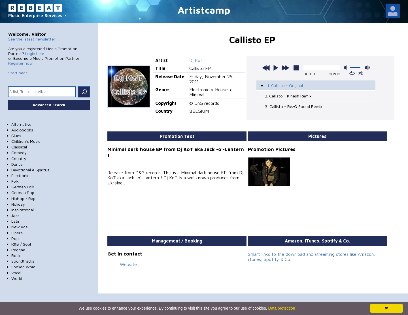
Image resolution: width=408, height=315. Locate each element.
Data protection (281, 308)
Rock (15, 255)
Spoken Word (23, 266)
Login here (34, 53)
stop (296, 68)
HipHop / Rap (23, 198)
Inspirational (22, 209)
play (275, 67)
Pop (15, 238)
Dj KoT (196, 60)
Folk (15, 181)
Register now (20, 63)
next (285, 68)
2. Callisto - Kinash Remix (288, 95)
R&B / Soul (21, 244)
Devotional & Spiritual (30, 169)
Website (128, 264)
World (16, 278)
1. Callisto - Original (285, 85)
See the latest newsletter (31, 39)
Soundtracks (22, 261)
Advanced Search (49, 105)
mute (346, 67)
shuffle (360, 73)
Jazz (15, 215)
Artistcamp (204, 10)
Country (18, 158)
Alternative (21, 124)
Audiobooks (22, 129)
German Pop (22, 192)
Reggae (18, 249)
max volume (367, 67)
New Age (19, 226)
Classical (19, 146)
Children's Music (25, 141)
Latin (15, 221)
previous (266, 68)
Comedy (19, 152)
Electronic (20, 175)
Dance (17, 164)
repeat (352, 73)
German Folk (22, 186)
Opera (17, 232)
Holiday (18, 204)
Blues (16, 135)
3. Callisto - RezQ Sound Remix (293, 106)
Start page (18, 72)
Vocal (16, 272)
